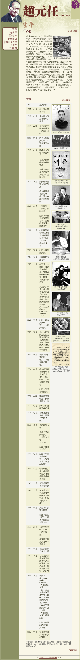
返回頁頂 (66, 100)
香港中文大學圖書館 (48, 658)
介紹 (70, 31)
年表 (75, 31)
